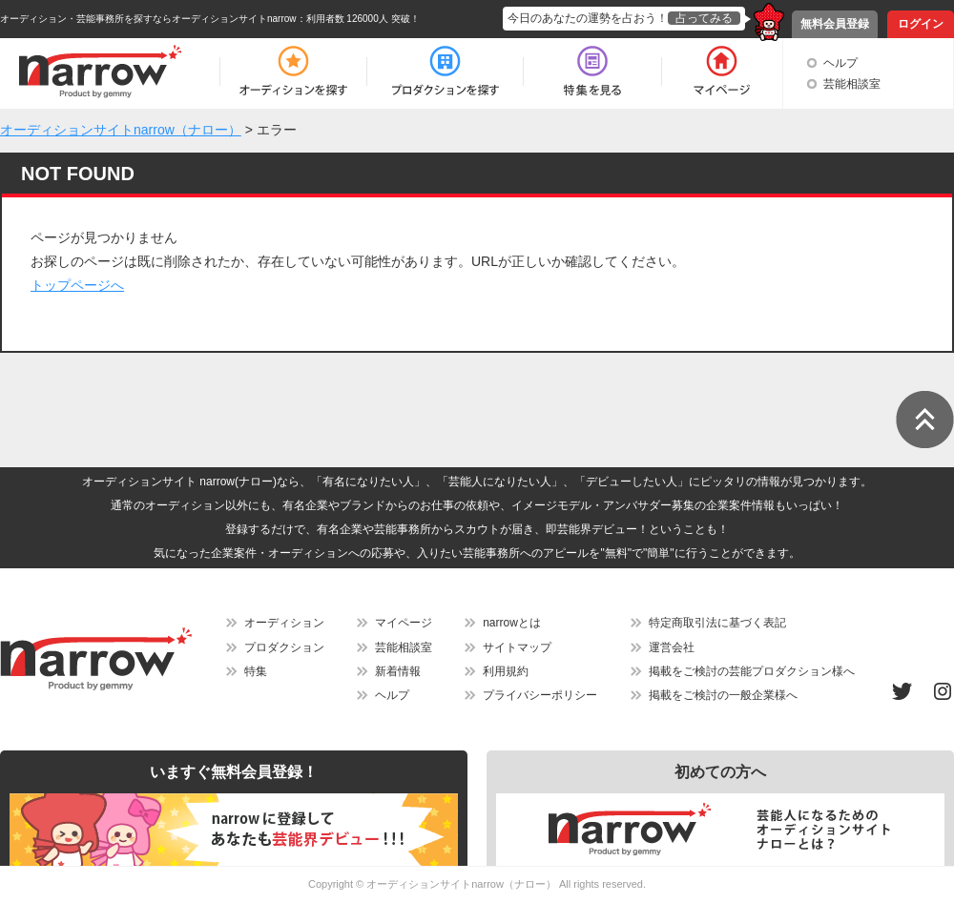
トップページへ (77, 285)
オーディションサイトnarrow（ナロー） (461, 884)
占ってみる (704, 18)
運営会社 (672, 647)
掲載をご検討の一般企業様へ (723, 695)
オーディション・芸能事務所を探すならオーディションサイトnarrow (148, 18)
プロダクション (284, 647)
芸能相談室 (852, 84)
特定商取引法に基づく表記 (717, 622)
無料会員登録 (834, 24)
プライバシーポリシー (540, 695)
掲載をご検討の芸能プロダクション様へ (752, 671)
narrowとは (512, 622)
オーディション (284, 622)
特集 (255, 671)
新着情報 (398, 671)
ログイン (921, 24)
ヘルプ (840, 63)
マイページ (403, 622)
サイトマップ (517, 647)
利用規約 (506, 671)
